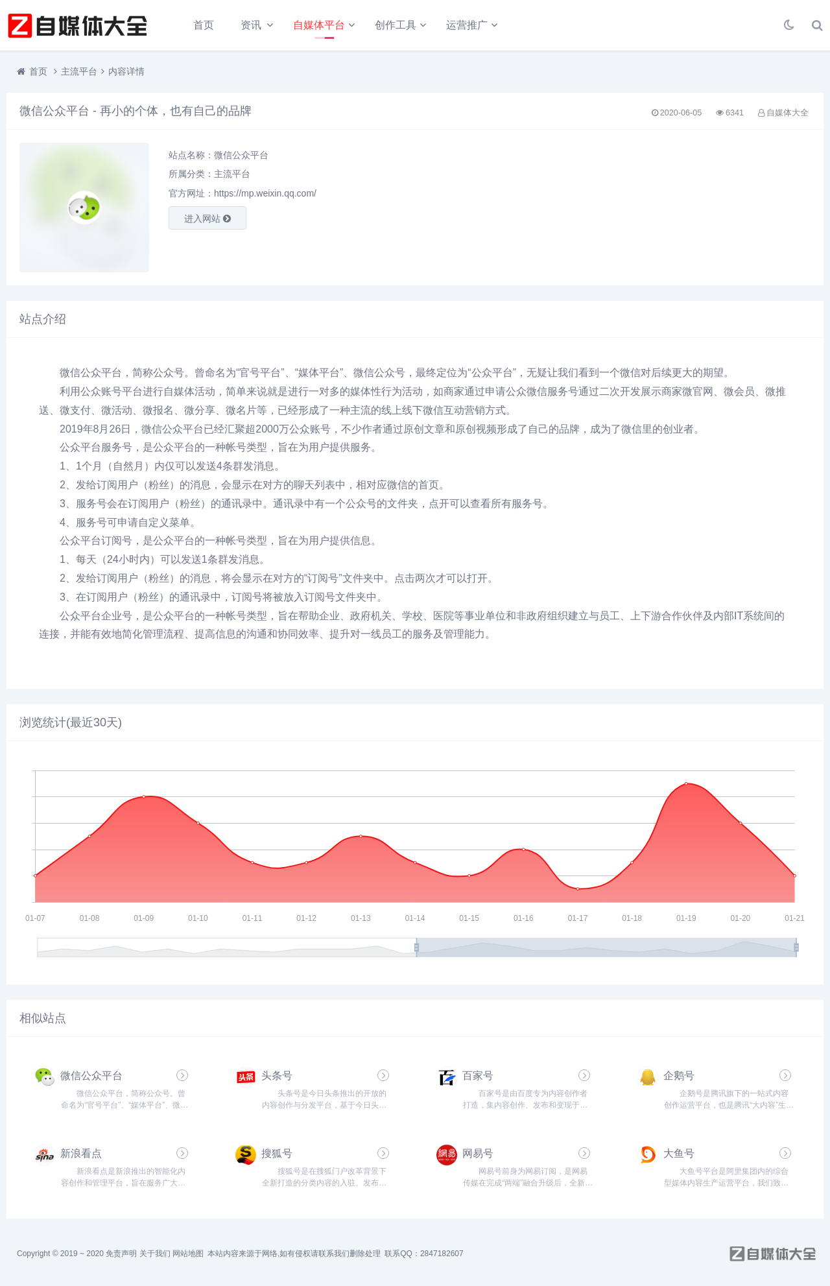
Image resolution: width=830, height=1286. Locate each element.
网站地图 (188, 1253)
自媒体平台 (319, 24)
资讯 (251, 24)
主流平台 (79, 71)
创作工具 (395, 24)
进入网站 (207, 218)
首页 (203, 24)
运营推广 (467, 24)
